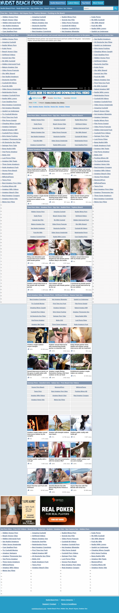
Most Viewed (98, 3)
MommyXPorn (7, 174)
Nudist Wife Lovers (98, 28)
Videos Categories (67, 600)
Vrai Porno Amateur (9, 152)
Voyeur (67, 106)
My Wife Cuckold (97, 20)
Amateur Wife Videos (10, 189)
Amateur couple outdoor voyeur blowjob (35, 345)
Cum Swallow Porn (10, 31)
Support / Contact (49, 604)
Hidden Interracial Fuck (12, 23)
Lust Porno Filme (8, 158)
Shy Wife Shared (97, 23)
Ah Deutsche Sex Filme (11, 142)
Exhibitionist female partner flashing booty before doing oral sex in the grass (58, 197)
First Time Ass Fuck (10, 117)
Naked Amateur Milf (9, 130)
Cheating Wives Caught (11, 124)
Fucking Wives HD (9, 186)
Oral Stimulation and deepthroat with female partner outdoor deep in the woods (59, 258)
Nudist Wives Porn (69, 17)
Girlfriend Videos (38, 20)
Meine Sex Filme (8, 202)
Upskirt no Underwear (99, 31)
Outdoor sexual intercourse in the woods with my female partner (37, 285)
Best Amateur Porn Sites (11, 183)
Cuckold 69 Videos (69, 26)
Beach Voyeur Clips (10, 20)
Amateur (61, 106)
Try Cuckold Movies (9, 114)
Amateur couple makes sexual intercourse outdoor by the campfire (37, 434)
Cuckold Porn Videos (10, 133)
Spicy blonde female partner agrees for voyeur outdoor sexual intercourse (80, 197)
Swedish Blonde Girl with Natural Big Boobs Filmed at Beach (58, 487)
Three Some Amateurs (10, 164)
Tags (30, 106)
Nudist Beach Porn (57, 3)
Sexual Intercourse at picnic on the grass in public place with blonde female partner (37, 373)
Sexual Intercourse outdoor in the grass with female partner (59, 170)
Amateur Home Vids (10, 199)
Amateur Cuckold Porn (70, 28)
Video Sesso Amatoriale (12, 28)
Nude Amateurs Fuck (10, 167)
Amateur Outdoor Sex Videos (54, 103)
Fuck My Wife (96, 26)
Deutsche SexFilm (39, 26)
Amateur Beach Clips (10, 192)
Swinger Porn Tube (9, 145)
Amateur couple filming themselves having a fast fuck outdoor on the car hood (59, 373)
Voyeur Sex (54, 106)
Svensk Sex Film (68, 20)
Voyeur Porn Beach (9, 170)
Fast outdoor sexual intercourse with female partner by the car (59, 285)
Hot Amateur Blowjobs (70, 31)
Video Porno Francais (70, 23)
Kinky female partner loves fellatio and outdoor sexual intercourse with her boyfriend (81, 346)
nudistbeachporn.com (39, 609)
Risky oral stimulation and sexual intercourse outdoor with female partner (36, 258)
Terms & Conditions (69, 604)
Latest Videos (73, 3)
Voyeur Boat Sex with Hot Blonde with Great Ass (79, 486)
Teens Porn (6, 180)
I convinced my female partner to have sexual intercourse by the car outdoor (81, 285)
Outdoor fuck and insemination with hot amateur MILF (59, 460)
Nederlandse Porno (39, 28)
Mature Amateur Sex (40, 23)
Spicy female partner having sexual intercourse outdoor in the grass (37, 170)
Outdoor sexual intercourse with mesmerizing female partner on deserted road (58, 346)
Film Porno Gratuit (9, 120)
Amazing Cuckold (39, 17)
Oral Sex (47, 106)
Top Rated (86, 3)
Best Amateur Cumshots (41, 31)
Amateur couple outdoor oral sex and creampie (80, 460)
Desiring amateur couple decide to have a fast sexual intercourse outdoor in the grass (37, 198)
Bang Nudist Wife (9, 149)
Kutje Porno (96, 17)
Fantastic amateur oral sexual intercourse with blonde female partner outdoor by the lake (81, 170)
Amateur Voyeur (38, 106)
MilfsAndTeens (8, 177)
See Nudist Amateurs (11, 26)
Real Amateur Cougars (11, 196)
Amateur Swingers (9, 127)
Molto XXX (6, 155)
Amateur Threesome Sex (11, 139)
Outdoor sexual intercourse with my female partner (80, 257)
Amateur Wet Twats (9, 161)
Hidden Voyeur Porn (10, 17)
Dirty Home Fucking (10, 136)
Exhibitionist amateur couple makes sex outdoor (80, 372)
